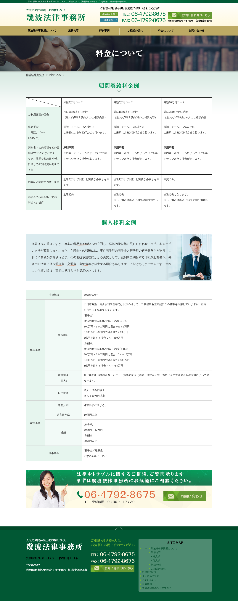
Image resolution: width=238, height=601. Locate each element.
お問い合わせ (196, 30)
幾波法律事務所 (35, 74)
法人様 (156, 556)
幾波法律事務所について (42, 30)
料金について (166, 30)
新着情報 (147, 584)
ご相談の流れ (135, 30)
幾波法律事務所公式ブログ (156, 588)
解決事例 (104, 30)
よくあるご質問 (150, 576)
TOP (144, 548)
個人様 (156, 560)
